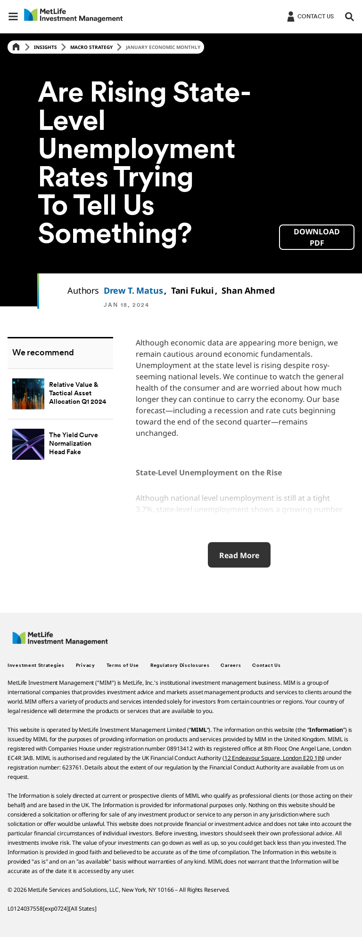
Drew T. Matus (133, 290)
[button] (13, 16)
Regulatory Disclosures (179, 665)
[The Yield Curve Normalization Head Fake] (60, 444)
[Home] (16, 47)
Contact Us (266, 665)
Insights (45, 47)
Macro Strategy (91, 47)
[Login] (309, 16)
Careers (231, 665)
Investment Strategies (36, 665)
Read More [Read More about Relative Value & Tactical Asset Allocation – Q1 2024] (239, 555)
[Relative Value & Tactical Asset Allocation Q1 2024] (60, 393)
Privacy (85, 665)
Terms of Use (123, 665)
